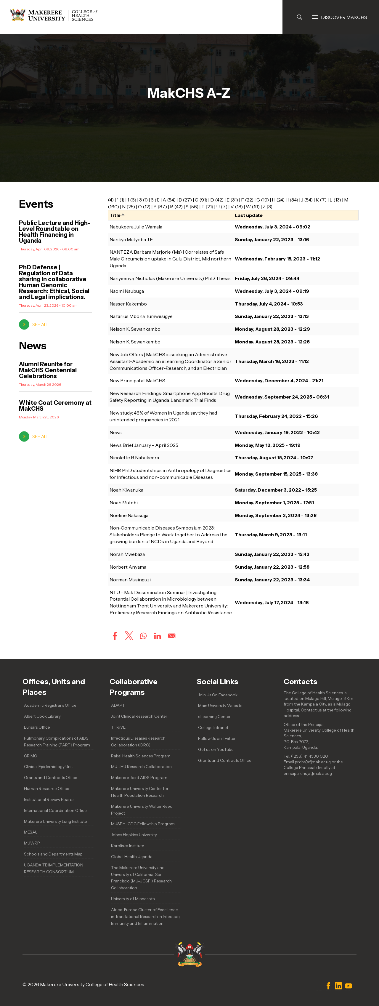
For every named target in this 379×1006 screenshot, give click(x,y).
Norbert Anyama (128, 567)
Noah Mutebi (124, 503)
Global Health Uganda (131, 856)
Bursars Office (37, 727)
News (116, 432)
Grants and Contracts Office (50, 777)
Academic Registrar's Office (50, 705)
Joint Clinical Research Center (139, 716)
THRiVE (118, 727)
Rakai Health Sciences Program (141, 756)
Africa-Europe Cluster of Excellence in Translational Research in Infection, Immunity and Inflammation (145, 916)
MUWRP (32, 843)
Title (117, 215)
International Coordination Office (55, 810)
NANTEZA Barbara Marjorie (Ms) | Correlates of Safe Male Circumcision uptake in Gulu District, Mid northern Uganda (170, 258)
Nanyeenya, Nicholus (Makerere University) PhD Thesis (170, 278)
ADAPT (118, 705)
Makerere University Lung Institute (55, 821)
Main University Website (220, 705)
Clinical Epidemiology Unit (48, 766)
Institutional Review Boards (49, 799)
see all (40, 324)
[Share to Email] (172, 636)
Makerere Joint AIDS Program (139, 777)
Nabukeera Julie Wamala (136, 227)
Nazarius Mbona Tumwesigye (141, 316)
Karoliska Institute (127, 845)
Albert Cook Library (42, 716)
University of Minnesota (133, 898)
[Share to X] (129, 636)
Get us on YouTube (216, 749)
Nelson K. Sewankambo (135, 329)
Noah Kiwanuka (126, 490)
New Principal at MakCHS (137, 380)
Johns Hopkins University (134, 834)
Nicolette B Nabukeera (134, 457)
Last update (249, 215)
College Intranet (213, 727)
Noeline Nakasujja (129, 515)
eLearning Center (214, 716)
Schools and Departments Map (53, 854)
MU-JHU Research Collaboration (141, 766)
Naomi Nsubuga (127, 291)
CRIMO (30, 756)
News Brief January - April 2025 (144, 445)
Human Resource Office (46, 788)
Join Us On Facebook (217, 694)
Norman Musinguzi (130, 580)
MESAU (31, 832)
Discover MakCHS (339, 17)
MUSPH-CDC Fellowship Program (143, 823)
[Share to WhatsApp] (143, 636)
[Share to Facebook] (115, 636)
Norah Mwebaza (127, 554)
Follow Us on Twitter (217, 738)
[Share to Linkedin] (157, 636)
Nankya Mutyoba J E (131, 239)
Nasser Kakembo (128, 304)
